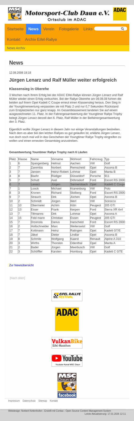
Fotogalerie (69, 29)
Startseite (15, 29)
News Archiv (16, 48)
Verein (49, 29)
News (33, 29)
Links (88, 29)
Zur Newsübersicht (21, 265)
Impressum (14, 401)
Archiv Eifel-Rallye (41, 39)
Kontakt (13, 39)
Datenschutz (29, 401)
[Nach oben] (17, 278)
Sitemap (42, 401)
